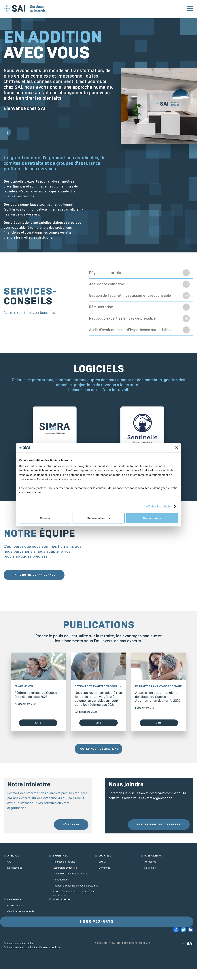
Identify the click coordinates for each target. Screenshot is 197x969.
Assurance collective (107, 284)
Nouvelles (150, 867)
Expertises (60, 856)
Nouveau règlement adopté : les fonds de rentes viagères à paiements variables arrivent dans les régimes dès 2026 (98, 699)
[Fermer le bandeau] (176, 447)
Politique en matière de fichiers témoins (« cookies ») (33, 947)
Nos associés (14, 867)
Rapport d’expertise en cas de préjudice (122, 318)
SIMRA (102, 861)
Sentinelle (104, 867)
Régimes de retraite (105, 273)
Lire (38, 722)
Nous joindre (62, 899)
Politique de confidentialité (19, 943)
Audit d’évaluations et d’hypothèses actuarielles (130, 330)
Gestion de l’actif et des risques (70, 873)
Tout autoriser (152, 518)
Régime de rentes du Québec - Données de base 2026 (36, 695)
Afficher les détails (158, 506)
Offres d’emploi (15, 905)
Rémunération (101, 307)
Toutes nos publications (98, 749)
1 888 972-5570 (96, 921)
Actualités (150, 861)
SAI (9, 861)
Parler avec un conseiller (159, 824)
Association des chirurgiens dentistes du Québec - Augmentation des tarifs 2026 (157, 697)
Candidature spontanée (21, 911)
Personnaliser (98, 518)
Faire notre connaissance (34, 575)
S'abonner (71, 824)
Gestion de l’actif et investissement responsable (130, 295)
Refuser (45, 518)
